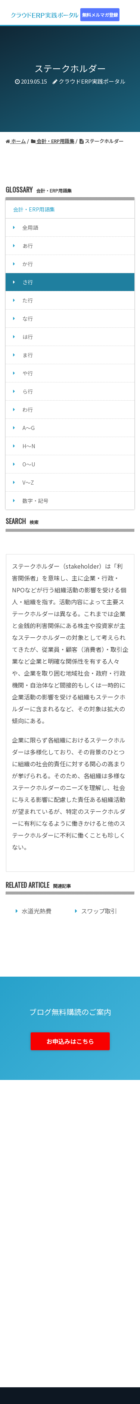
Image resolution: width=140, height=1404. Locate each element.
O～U (28, 464)
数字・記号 (35, 500)
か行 (27, 264)
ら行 (27, 391)
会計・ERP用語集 (34, 209)
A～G (28, 427)
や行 (27, 373)
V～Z (28, 482)
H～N (28, 446)
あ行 (27, 245)
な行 (27, 318)
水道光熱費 (37, 910)
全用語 (30, 227)
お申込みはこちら (70, 1041)
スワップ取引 (99, 910)
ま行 (27, 355)
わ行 (27, 409)
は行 (27, 336)
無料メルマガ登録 (100, 15)
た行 (27, 300)
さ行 (27, 282)
